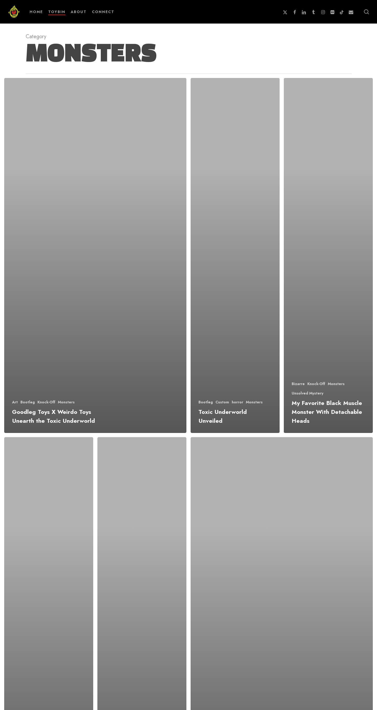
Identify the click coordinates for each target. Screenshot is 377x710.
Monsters (66, 402)
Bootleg (27, 402)
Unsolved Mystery (307, 393)
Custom (222, 402)
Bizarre (298, 383)
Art (15, 402)
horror (237, 402)
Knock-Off (46, 402)
